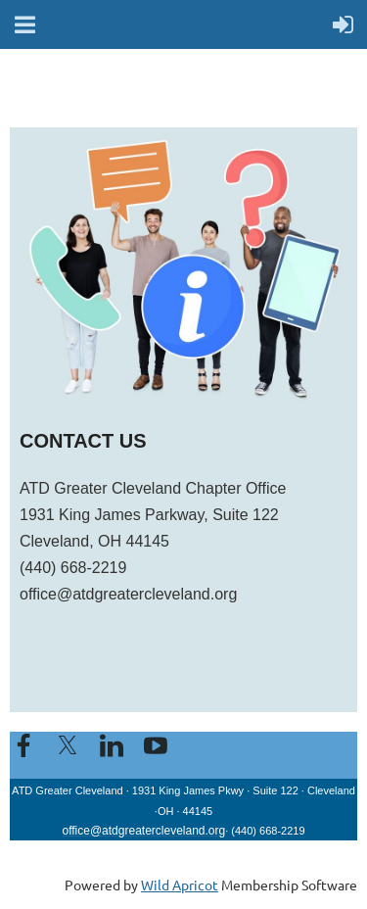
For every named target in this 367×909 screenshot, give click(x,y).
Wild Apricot (179, 884)
